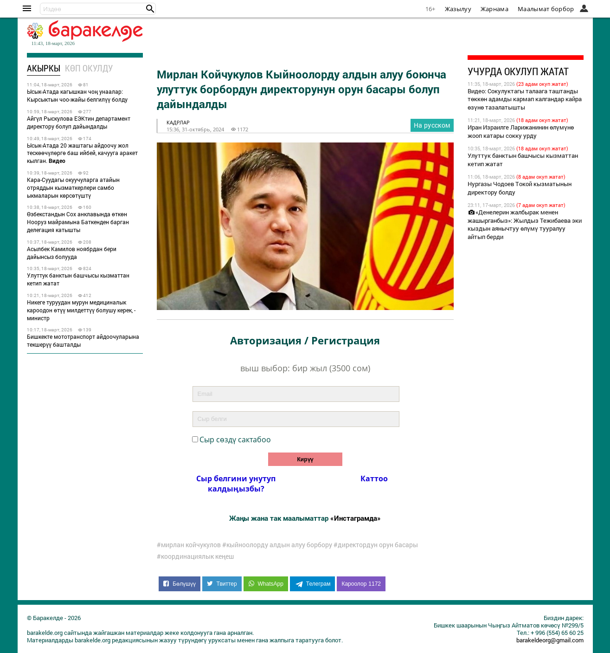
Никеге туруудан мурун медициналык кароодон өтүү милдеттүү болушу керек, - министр (81, 310)
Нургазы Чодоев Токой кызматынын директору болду (519, 188)
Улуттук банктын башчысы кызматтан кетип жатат (78, 279)
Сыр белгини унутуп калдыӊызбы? (236, 483)
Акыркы (43, 68)
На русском (432, 125)
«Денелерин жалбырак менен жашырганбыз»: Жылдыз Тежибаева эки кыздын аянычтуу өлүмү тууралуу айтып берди (525, 224)
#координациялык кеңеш (195, 556)
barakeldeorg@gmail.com (550, 640)
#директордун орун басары (376, 545)
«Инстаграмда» (355, 518)
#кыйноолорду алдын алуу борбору (277, 545)
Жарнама (494, 9)
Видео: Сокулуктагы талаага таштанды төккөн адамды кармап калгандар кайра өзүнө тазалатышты (525, 99)
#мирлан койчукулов (189, 545)
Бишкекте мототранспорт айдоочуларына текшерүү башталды (83, 340)
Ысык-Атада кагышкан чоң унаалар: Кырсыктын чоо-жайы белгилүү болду (77, 95)
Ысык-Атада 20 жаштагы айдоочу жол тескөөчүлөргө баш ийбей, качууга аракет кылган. (82, 153)
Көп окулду (89, 68)
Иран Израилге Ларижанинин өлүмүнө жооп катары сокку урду (521, 131)
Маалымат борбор (546, 9)
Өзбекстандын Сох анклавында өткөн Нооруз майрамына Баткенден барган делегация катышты (78, 221)
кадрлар (178, 122)
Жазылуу (458, 9)
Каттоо (374, 478)
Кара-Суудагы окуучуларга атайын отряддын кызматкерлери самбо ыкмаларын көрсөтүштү (73, 187)
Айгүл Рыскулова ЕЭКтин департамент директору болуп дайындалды (78, 122)
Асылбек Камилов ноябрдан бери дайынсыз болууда (71, 252)
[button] (150, 8)
